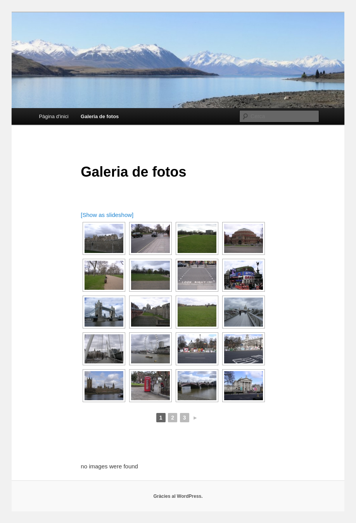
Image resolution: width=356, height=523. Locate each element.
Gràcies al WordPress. (177, 496)
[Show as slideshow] (107, 215)
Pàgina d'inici (53, 116)
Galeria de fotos (100, 116)
